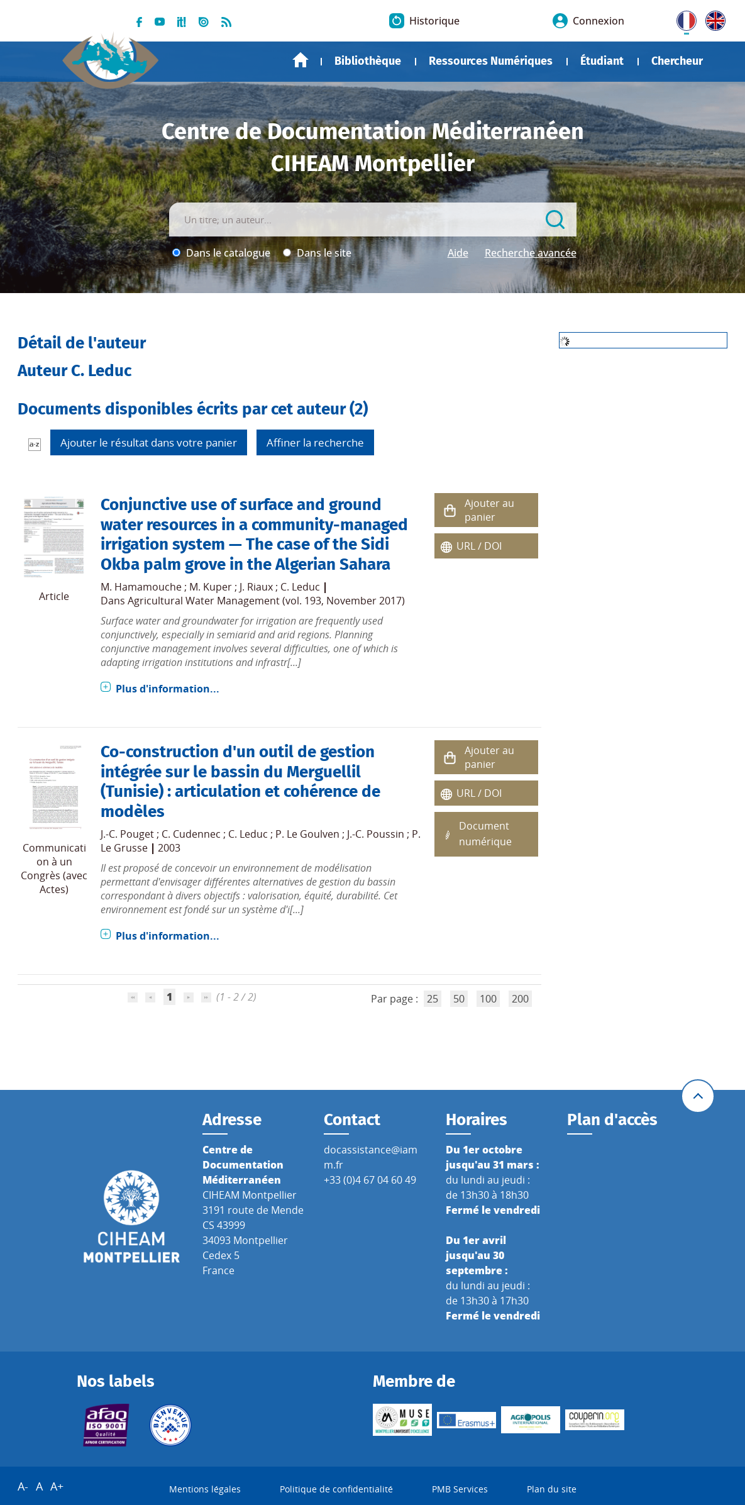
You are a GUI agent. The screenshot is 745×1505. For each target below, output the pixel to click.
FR (682, 18)
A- (23, 1486)
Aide (458, 253)
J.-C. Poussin (375, 834)
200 (520, 999)
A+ (56, 1486)
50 (459, 999)
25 (432, 999)
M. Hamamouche (141, 587)
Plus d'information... (167, 689)
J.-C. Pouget (127, 834)
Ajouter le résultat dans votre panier (148, 442)
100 (488, 999)
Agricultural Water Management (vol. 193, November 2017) (266, 601)
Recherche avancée (531, 253)
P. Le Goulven (307, 834)
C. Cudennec (191, 834)
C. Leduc (300, 587)
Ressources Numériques (491, 61)
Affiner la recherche (315, 442)
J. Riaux (256, 587)
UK (712, 18)
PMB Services (460, 1489)
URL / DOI (479, 546)
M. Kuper (210, 587)
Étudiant (602, 61)
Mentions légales (205, 1489)
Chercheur (677, 61)
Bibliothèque (367, 61)
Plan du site (552, 1489)
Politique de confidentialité (336, 1489)
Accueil (300, 60)
